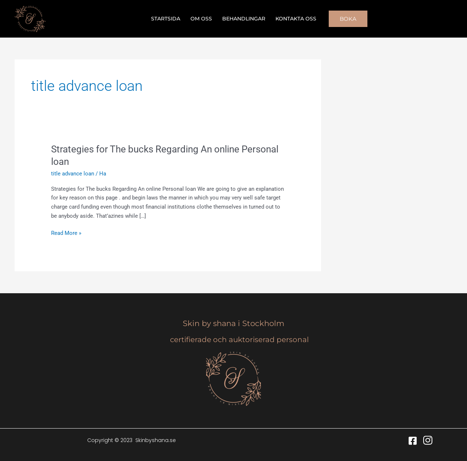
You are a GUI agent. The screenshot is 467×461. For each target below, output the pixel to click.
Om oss (201, 18)
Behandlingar (243, 18)
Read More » (66, 232)
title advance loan (72, 173)
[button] (348, 19)
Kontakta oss (295, 18)
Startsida (165, 18)
